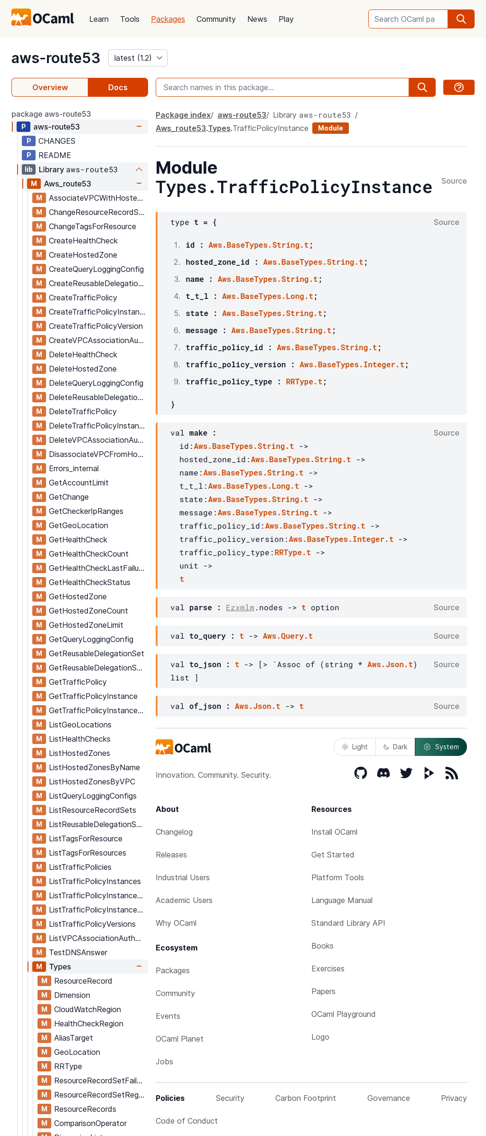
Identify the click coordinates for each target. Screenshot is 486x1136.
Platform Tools (337, 877)
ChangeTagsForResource (92, 226)
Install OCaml (334, 832)
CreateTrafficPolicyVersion (96, 326)
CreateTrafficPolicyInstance (98, 312)
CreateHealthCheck (83, 240)
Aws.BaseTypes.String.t (258, 245)
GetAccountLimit (79, 482)
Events (168, 1016)
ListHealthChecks (80, 739)
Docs (118, 87)
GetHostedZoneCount (88, 610)
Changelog (174, 832)
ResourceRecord (83, 981)
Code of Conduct (187, 1121)
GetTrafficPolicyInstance (93, 696)
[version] (138, 57)
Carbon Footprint (305, 1098)
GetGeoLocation (78, 525)
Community (216, 19)
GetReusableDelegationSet (96, 653)
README (54, 155)
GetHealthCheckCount (89, 554)
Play (286, 19)
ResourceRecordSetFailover (101, 1080)
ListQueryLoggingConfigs (93, 796)
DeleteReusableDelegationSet (98, 397)
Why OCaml (176, 923)
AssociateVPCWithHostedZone (98, 198)
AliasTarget (73, 1038)
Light (355, 747)
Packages (168, 19)
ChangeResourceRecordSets (98, 212)
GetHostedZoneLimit (86, 625)
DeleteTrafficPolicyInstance (98, 425)
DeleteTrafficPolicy (83, 411)
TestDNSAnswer (78, 952)
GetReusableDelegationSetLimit (98, 667)
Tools (130, 19)
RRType (68, 1066)
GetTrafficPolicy (78, 682)
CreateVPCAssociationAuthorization (98, 340)
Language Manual (342, 900)
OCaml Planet (180, 1038)
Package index (183, 115)
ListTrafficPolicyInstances (95, 881)
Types (60, 966)
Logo (320, 1037)
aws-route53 (56, 57)
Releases (171, 854)
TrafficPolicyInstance (270, 128)
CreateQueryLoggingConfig (96, 269)
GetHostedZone (78, 596)
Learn (99, 19)
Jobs (164, 1061)
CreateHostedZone (83, 255)
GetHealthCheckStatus (90, 582)
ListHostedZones (79, 753)
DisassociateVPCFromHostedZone (98, 454)
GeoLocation (77, 1052)
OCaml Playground (343, 1014)
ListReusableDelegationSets (98, 824)
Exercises (328, 968)
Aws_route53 (67, 183)
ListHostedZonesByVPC (92, 781)
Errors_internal (74, 468)
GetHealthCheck (78, 539)
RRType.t (304, 381)
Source (454, 181)
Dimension (72, 995)
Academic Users (184, 900)
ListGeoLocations (80, 724)
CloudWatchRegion (87, 1009)
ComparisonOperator (90, 1123)
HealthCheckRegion (88, 1023)
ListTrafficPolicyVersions (92, 924)
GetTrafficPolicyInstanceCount (98, 710)
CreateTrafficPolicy (83, 297)
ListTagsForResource (85, 838)
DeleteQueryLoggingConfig (96, 383)
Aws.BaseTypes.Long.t (267, 296)
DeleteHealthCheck (83, 354)
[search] (461, 18)
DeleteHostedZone (83, 368)
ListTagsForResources (87, 852)
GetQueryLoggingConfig (91, 639)
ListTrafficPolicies (80, 867)
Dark (395, 747)
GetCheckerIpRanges (86, 511)
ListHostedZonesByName (94, 767)
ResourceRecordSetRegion (101, 1094)
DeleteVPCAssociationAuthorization (98, 440)
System (441, 747)
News (257, 19)
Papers (323, 991)
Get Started (333, 854)
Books (322, 945)
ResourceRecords (85, 1109)
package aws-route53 (51, 114)
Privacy (454, 1098)
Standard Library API (348, 923)
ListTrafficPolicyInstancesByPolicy (98, 909)
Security (230, 1098)
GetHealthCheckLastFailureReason (98, 568)
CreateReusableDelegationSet (98, 283)
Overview (50, 87)
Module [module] (330, 128)
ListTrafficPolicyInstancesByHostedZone (98, 895)
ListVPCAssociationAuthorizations (98, 938)
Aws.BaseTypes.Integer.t (351, 364)
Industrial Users (183, 877)
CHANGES (56, 141)
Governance (388, 1098)
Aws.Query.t (288, 636)
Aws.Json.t (390, 664)
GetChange (69, 497)
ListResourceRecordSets (92, 810)
